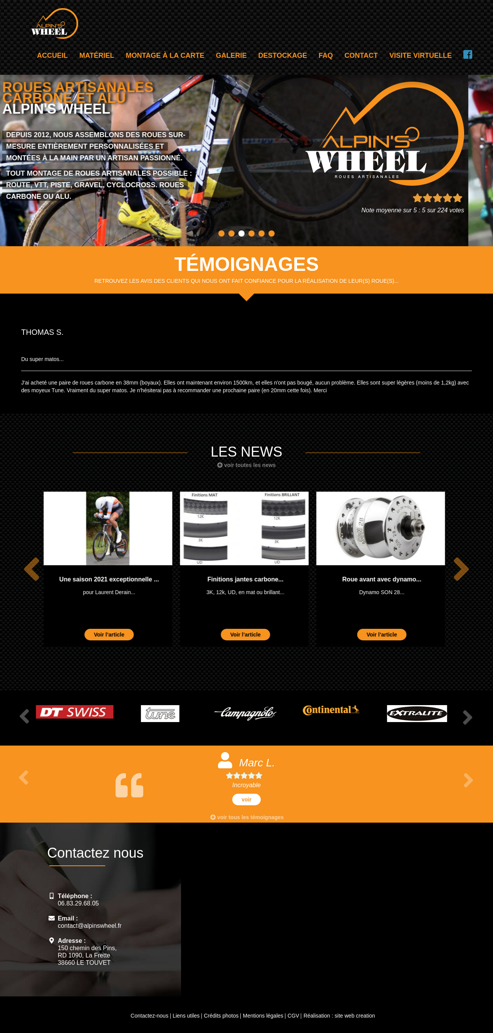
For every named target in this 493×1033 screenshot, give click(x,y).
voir (246, 799)
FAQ (326, 55)
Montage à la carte (165, 55)
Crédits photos (221, 1016)
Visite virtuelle (420, 55)
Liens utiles (186, 1016)
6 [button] (271, 233)
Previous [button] (31, 569)
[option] (110, 569)
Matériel (96, 55)
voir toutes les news (246, 465)
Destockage (282, 55)
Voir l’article (111, 635)
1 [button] (221, 233)
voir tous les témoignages (247, 817)
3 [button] (241, 233)
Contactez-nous (149, 1016)
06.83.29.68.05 (78, 903)
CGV (293, 1016)
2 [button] (231, 233)
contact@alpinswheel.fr (90, 925)
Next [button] (461, 569)
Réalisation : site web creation (339, 1016)
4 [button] (251, 233)
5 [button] (261, 233)
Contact (361, 55)
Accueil (52, 55)
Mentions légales (263, 1016)
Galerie (231, 55)
